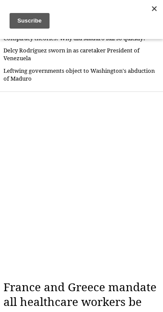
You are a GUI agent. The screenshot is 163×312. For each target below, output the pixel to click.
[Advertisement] (81, 186)
